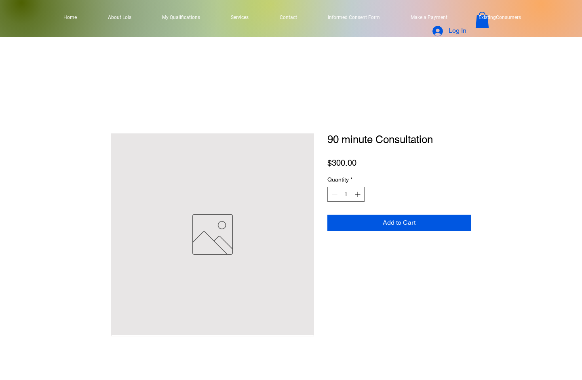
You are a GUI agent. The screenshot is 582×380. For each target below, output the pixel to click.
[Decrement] (334, 194)
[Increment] (358, 194)
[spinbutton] (346, 194)
